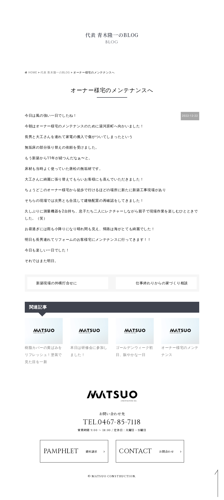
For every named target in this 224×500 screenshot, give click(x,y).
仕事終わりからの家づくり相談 (162, 283)
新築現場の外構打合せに (56, 283)
